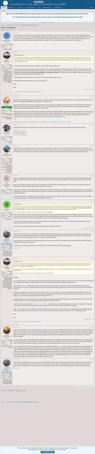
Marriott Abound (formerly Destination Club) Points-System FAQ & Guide (56, 121)
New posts (3, 10)
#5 (92, 145)
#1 (92, 32)
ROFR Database (16, 248)
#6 (92, 175)
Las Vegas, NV (9, 162)
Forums (4, 7)
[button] (16, 7)
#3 (92, 97)
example (23, 285)
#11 (92, 359)
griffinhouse (4, 29)
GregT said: (16, 204)
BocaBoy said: (17, 261)
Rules (39, 7)
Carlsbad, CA (9, 68)
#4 (92, 125)
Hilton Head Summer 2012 (39, 304)
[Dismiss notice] (93, 14)
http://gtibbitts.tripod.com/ (36, 91)
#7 (92, 201)
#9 (92, 258)
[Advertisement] (45, 425)
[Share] (91, 33)
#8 (92, 231)
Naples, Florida (9, 193)
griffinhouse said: (18, 55)
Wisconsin (10, 216)
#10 (92, 327)
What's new (11, 7)
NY (11, 343)
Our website (15, 94)
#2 (92, 52)
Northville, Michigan (8, 49)
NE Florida (10, 249)
